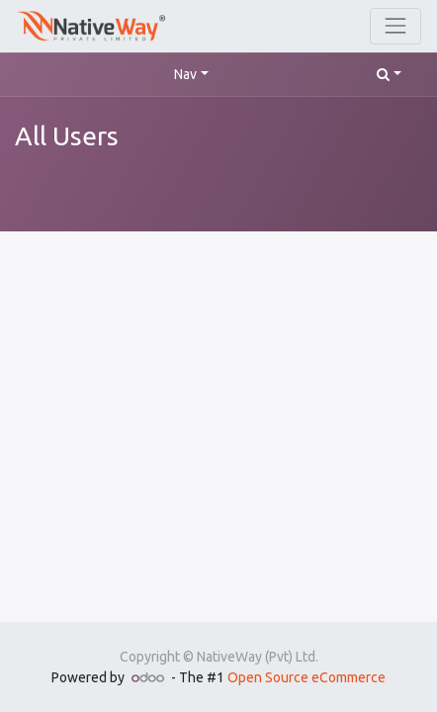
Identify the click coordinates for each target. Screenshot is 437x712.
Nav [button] (185, 74)
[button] (389, 74)
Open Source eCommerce (306, 677)
